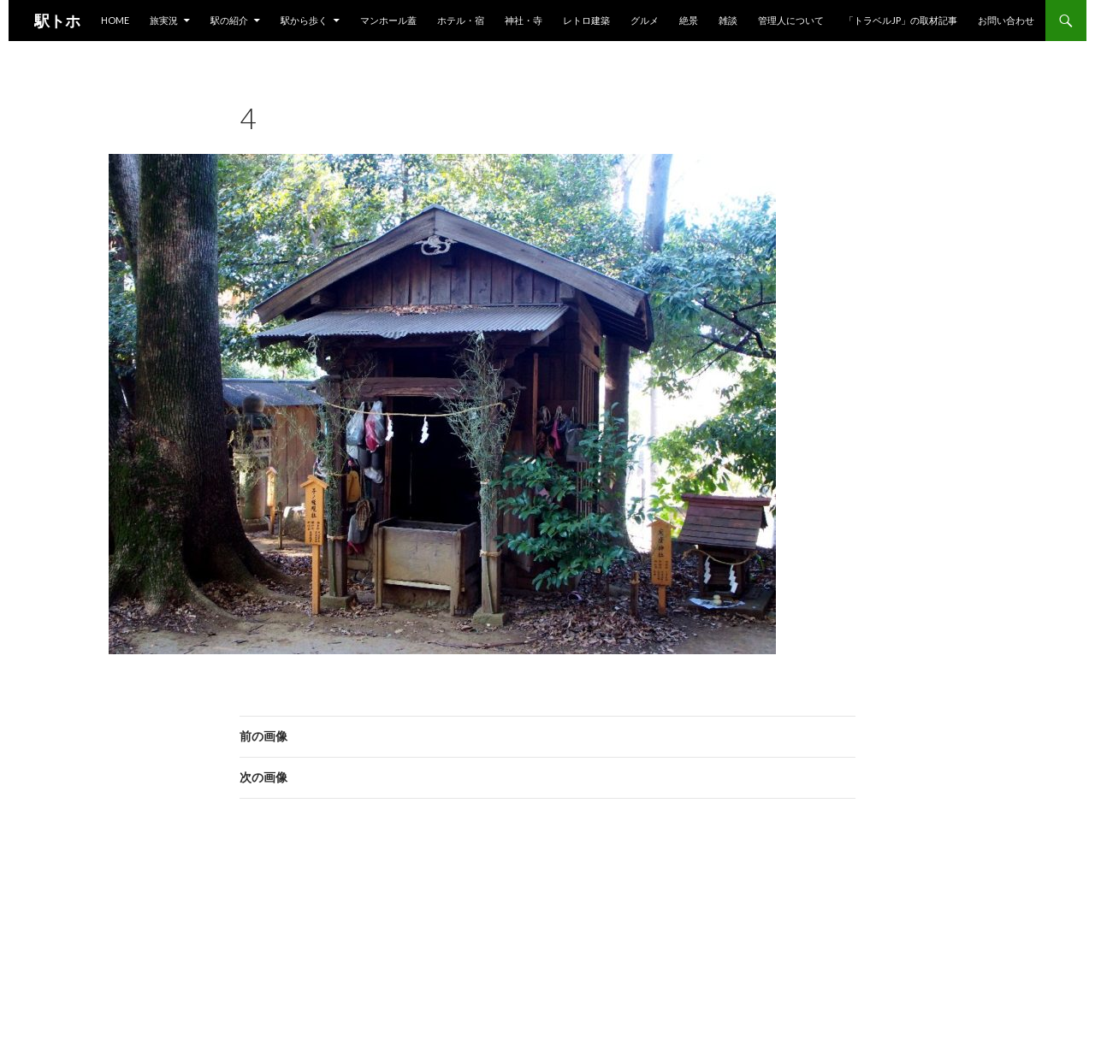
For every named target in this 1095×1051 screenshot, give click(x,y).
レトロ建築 (586, 20)
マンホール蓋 (388, 20)
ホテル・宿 (460, 20)
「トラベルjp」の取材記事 (900, 20)
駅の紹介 (229, 20)
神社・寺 (523, 20)
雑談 (728, 20)
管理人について (791, 20)
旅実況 (164, 20)
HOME (115, 20)
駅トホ (57, 20)
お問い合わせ (1006, 20)
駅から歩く (304, 20)
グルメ (644, 20)
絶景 (688, 20)
